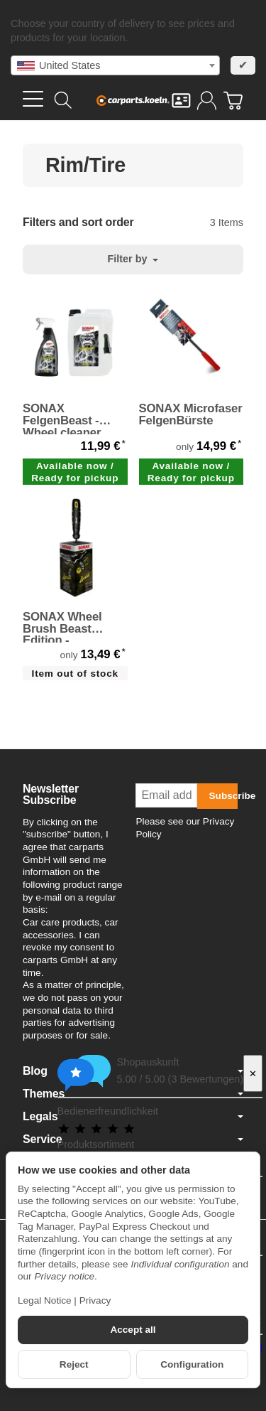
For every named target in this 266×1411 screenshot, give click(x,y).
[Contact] (181, 100)
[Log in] (206, 100)
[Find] (63, 100)
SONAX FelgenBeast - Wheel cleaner (62, 418)
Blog (133, 1071)
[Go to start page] (133, 100)
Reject (74, 1364)
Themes (133, 1094)
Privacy (95, 1300)
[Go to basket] (233, 100)
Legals (133, 1116)
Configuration (191, 1364)
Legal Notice (45, 1300)
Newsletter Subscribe (51, 794)
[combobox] (115, 65)
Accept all (132, 1329)
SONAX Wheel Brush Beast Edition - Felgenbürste (62, 627)
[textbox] (115, 65)
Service (133, 1139)
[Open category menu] (33, 99)
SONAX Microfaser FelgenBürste (191, 415)
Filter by (133, 258)
